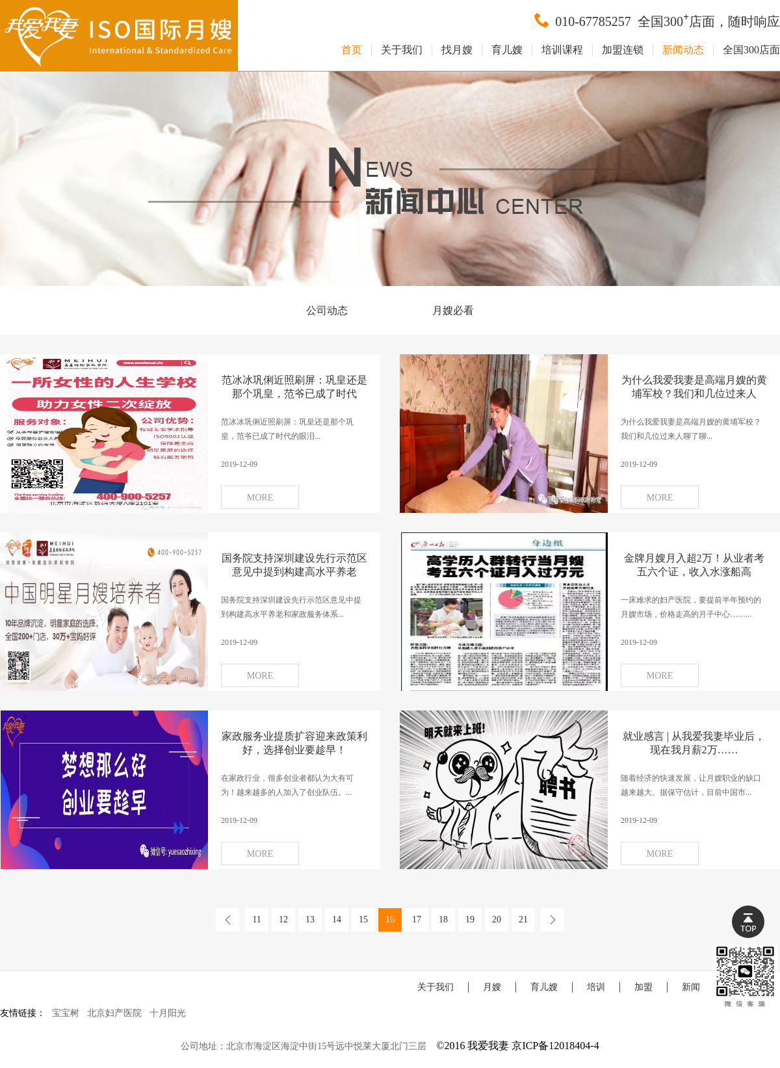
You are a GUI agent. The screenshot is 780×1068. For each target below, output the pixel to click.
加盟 (643, 987)
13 (310, 919)
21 (523, 919)
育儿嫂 (507, 50)
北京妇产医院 (114, 1013)
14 (336, 919)
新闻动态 (683, 50)
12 (283, 919)
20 (496, 919)
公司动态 (327, 310)
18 (443, 919)
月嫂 (492, 987)
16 (390, 919)
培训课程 (562, 50)
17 (416, 919)
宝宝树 (65, 1013)
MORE (260, 497)
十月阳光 (168, 1013)
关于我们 (401, 50)
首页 (351, 50)
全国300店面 (751, 50)
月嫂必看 (453, 310)
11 (256, 919)
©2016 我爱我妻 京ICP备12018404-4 (517, 1045)
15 (363, 919)
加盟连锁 (623, 50)
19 (469, 919)
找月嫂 (457, 50)
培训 (596, 987)
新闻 (691, 987)
